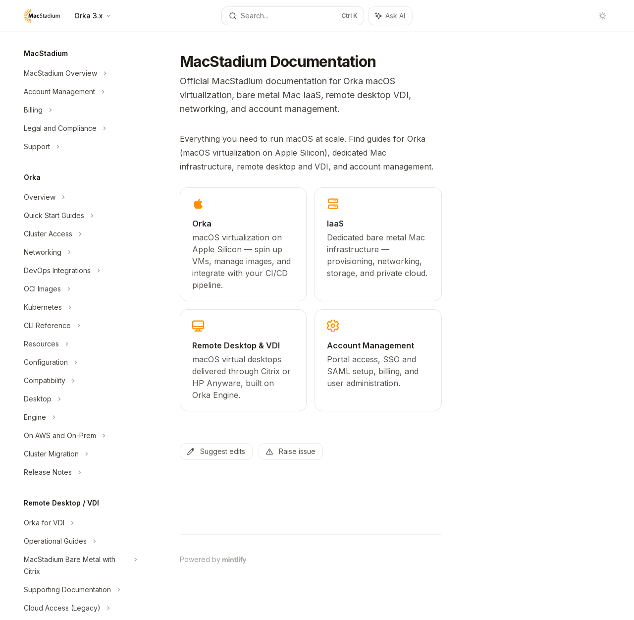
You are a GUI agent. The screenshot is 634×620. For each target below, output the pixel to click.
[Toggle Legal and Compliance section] (79, 128)
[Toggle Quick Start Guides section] (79, 216)
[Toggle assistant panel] (390, 16)
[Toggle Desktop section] (79, 399)
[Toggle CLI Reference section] (79, 326)
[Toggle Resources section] (79, 344)
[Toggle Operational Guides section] (79, 541)
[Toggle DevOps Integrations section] (79, 271)
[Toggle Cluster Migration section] (79, 454)
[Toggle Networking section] (79, 252)
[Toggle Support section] (79, 147)
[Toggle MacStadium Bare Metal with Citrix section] (79, 565)
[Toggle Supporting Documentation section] (79, 590)
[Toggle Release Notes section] (79, 472)
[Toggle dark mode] (602, 16)
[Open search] (293, 16)
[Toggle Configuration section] (79, 362)
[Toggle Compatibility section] (79, 381)
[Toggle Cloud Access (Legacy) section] (79, 608)
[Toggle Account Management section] (79, 92)
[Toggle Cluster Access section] (79, 234)
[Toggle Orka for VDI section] (79, 523)
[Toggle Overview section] (79, 197)
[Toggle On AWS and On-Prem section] (79, 436)
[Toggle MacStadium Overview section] (79, 73)
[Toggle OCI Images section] (79, 289)
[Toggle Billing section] (79, 110)
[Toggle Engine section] (79, 417)
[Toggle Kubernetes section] (79, 307)
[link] (243, 244)
